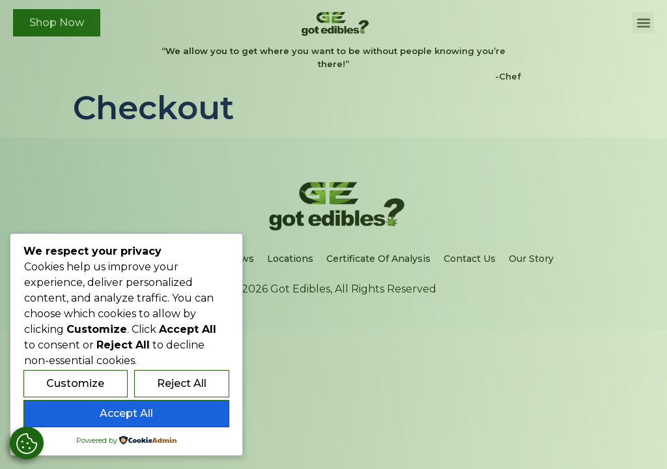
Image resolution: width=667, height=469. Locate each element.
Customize (75, 383)
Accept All (126, 413)
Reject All (181, 383)
